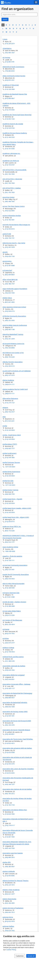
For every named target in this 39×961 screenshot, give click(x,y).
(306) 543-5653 (10, 579)
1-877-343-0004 (10, 467)
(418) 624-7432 (10, 931)
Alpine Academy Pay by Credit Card (15, 389)
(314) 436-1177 (10, 688)
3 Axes (5, 39)
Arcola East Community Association (15, 565)
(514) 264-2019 (10, 43)
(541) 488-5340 (10, 661)
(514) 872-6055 (10, 773)
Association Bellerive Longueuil (13, 675)
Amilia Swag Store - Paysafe (12, 499)
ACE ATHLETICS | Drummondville (14, 170)
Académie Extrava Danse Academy (15, 133)
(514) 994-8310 (10, 229)
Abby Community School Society (14, 76)
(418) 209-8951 (10, 734)
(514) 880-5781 (10, 62)
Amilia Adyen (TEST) (10, 444)
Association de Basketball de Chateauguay (17, 693)
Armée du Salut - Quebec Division (14, 602)
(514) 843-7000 (10, 814)
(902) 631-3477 (10, 894)
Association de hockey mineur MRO (15, 712)
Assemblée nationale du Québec (14, 666)
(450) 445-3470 (10, 725)
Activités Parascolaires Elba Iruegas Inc (16, 225)
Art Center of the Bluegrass (12, 620)
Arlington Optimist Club (11, 593)
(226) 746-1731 (10, 238)
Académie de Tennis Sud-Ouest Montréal (17, 115)
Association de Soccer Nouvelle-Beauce (16, 730)
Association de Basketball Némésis (15, 702)
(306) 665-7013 (10, 912)
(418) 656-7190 (10, 256)
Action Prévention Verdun (12, 215)
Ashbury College (8, 648)
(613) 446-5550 (10, 137)
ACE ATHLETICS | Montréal (12, 179)
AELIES (5, 252)
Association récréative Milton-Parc (15, 810)
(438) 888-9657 (10, 698)
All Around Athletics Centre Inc (13, 344)
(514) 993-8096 (10, 876)
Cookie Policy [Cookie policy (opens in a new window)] (11, 950)
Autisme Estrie (8, 917)
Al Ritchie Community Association (14, 316)
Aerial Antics (7, 261)
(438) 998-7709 (10, 494)
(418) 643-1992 (10, 670)
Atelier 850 (7, 862)
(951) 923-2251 (10, 421)
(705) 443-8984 (10, 348)
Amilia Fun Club (8, 481)
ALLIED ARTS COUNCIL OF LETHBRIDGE (17, 371)
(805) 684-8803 (10, 275)
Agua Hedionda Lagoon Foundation (15, 289)
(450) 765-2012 (10, 793)
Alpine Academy (8, 380)
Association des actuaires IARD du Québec (17, 748)
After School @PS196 (10, 279)
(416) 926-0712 (10, 311)
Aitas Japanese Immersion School (14, 307)
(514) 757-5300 (10, 149)
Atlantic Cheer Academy (11, 890)
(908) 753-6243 (10, 357)
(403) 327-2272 (10, 375)
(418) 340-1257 (10, 784)
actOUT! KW (7, 234)
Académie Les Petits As (11, 161)
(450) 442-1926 (10, 848)
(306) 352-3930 (10, 320)
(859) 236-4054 (10, 624)
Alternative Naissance (10, 398)
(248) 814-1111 (10, 384)
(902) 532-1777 (10, 542)
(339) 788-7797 (10, 284)
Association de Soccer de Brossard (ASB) (17, 721)
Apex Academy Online (10, 547)
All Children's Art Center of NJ (13, 353)
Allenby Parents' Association (12, 362)
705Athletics (7, 48)
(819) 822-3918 (10, 921)
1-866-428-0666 (10, 551)
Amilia (5, 426)
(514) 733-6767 (10, 165)
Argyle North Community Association (16, 574)
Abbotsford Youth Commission (13, 67)
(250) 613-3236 (10, 615)
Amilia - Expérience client (12, 435)
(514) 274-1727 (10, 403)
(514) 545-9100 (10, 128)
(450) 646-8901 (10, 679)
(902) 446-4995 (10, 903)
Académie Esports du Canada (13, 124)
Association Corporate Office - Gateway (16, 684)
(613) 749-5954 (10, 652)
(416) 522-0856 (10, 211)
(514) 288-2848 (10, 606)
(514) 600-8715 (10, 522)
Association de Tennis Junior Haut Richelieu (18, 739)
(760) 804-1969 (10, 293)
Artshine (6, 638)
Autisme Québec (8, 926)
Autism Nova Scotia (9, 899)
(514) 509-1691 (10, 716)
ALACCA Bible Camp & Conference (15, 325)
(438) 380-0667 (10, 866)
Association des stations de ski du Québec (17, 789)
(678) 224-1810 (10, 885)
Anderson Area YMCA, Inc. (12, 526)
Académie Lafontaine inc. (11, 153)
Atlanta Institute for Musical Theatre (15, 881)
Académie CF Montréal (11, 85)
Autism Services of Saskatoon (13, 908)
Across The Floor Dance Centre (14, 206)
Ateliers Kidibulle (9, 871)
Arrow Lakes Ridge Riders (12, 611)
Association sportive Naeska (13, 853)
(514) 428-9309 (10, 588)
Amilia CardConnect (9, 453)
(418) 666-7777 (10, 448)
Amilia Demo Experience (11, 472)
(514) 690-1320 (10, 119)
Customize (20, 956)
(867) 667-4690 (10, 302)
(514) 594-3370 (10, 764)
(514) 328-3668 (10, 89)
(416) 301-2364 (10, 339)
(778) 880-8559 (10, 71)
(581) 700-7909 (10, 174)
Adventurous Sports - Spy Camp (14, 243)
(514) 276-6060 (10, 110)
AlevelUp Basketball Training (13, 334)
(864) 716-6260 (10, 531)
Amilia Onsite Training (10, 490)
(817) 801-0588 (10, 597)
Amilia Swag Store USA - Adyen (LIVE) (16, 517)
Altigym (5, 407)
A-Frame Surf (7, 270)
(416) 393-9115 (10, 366)
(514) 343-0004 (10, 430)
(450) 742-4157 (10, 412)
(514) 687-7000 (10, 837)
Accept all (31, 956)
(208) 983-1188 (10, 329)
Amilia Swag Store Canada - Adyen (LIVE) (17, 508)
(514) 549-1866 (10, 457)
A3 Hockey (6, 57)
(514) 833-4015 (10, 743)
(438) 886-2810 (10, 857)
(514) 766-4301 (10, 220)
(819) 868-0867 (10, 98)
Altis (4, 417)
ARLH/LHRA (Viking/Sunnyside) (13, 583)
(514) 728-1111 (10, 560)
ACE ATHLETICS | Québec (12, 188)
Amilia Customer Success (11, 462)
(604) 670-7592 (10, 633)
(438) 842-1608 (10, 707)
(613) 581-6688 (10, 265)
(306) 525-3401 (10, 570)
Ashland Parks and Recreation (13, 657)
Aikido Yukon (7, 298)
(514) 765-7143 (10, 805)
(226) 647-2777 (10, 643)
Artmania (6, 629)
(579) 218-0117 (10, 825)
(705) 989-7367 (10, 53)
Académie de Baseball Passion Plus (15, 94)
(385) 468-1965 (10, 201)
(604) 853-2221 (10, 80)
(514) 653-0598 (10, 752)
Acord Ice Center (9, 197)
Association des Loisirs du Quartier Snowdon (18, 769)
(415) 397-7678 (10, 247)
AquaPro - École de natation (12, 556)
